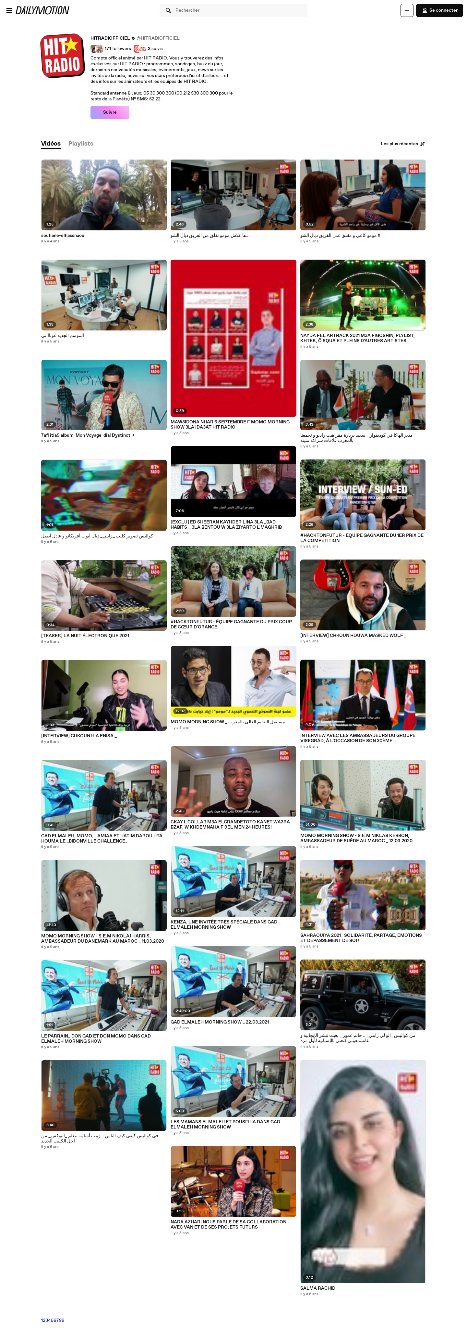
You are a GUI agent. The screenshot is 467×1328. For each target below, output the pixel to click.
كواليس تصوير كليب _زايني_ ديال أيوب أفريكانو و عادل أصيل (97, 536)
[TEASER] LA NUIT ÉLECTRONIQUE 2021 (85, 635)
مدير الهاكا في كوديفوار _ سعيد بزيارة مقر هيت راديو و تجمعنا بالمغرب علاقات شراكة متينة (356, 438)
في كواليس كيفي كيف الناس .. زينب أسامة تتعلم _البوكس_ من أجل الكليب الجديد (99, 1138)
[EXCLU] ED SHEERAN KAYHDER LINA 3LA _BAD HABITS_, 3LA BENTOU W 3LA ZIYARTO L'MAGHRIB (226, 525)
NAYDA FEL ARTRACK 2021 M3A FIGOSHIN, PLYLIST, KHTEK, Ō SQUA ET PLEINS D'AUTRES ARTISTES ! (357, 338)
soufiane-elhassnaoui (63, 235)
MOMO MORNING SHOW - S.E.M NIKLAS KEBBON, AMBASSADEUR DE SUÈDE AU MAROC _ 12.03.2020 (356, 838)
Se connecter (440, 10)
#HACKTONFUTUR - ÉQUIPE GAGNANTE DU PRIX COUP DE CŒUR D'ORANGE (231, 624)
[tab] (51, 144)
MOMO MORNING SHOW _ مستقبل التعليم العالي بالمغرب (228, 722)
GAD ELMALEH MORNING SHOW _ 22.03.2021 (220, 1022)
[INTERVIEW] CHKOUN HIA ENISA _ (79, 736)
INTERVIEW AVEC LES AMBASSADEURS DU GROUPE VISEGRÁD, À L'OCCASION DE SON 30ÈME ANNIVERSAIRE (357, 738)
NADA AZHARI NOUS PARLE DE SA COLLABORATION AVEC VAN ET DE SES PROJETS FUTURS (228, 1224)
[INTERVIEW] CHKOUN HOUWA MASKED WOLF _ (353, 635)
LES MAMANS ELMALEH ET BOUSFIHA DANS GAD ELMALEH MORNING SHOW (225, 1124)
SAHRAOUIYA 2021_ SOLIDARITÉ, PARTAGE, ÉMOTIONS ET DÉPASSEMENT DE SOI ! (361, 938)
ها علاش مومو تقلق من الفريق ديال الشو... (210, 235)
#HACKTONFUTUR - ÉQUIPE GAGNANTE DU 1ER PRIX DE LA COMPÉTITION (362, 538)
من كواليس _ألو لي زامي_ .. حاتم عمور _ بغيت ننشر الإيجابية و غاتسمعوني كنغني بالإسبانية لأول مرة (357, 1038)
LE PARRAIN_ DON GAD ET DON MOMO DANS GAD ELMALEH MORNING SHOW (96, 1039)
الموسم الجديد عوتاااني (62, 335)
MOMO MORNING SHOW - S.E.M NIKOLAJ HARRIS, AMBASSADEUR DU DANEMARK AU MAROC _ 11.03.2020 (102, 939)
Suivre (110, 112)
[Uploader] (407, 10)
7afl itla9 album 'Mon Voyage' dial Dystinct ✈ (88, 435)
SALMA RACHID (317, 1288)
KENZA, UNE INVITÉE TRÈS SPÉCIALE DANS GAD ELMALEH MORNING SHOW (224, 925)
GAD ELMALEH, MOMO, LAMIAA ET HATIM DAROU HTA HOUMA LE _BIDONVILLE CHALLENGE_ (101, 838)
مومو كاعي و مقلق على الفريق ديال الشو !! (340, 235)
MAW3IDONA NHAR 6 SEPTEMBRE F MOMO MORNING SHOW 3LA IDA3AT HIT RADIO (230, 424)
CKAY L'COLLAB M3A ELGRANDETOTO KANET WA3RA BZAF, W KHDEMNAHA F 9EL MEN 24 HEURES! (230, 824)
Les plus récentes (403, 144)
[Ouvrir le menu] (9, 10)
